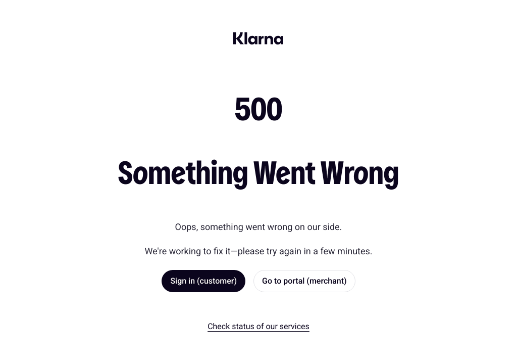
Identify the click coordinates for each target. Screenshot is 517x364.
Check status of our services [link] (258, 326)
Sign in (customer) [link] (203, 281)
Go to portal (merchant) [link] (304, 281)
